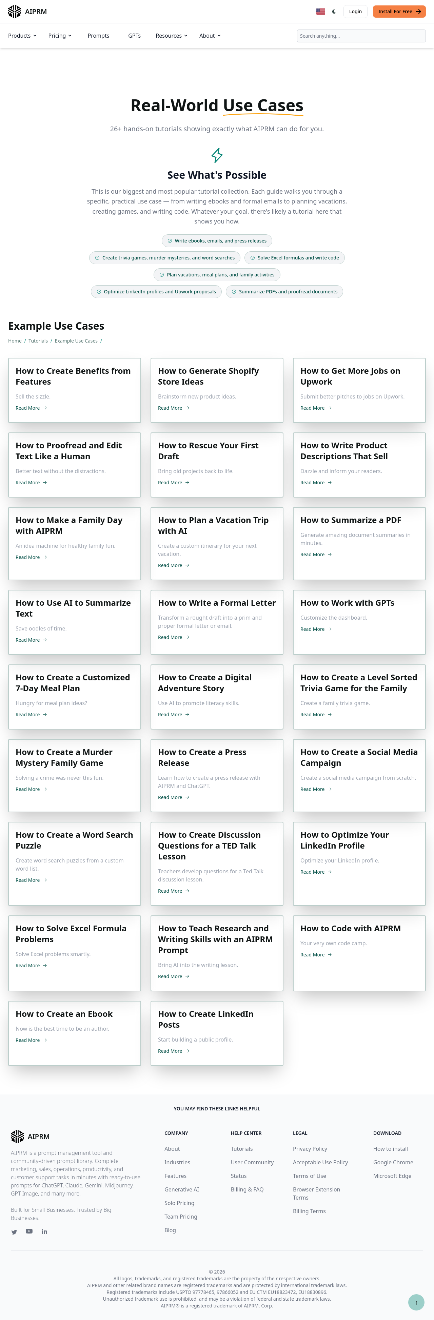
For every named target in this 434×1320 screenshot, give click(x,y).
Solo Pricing (179, 1203)
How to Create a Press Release (202, 757)
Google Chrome (393, 1162)
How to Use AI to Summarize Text (73, 608)
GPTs (134, 35)
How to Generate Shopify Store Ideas (208, 376)
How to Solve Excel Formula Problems (71, 934)
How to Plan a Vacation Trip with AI (213, 525)
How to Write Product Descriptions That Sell (344, 451)
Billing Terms (309, 1211)
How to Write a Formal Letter (217, 602)
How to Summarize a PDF (350, 520)
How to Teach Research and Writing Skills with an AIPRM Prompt (215, 939)
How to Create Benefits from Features (73, 376)
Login (355, 11)
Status (239, 1176)
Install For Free (400, 11)
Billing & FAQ (247, 1189)
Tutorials (38, 340)
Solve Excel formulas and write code (294, 257)
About (210, 35)
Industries (177, 1162)
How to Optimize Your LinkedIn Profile (344, 840)
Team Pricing (180, 1216)
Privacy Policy (310, 1148)
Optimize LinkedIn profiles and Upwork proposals (156, 291)
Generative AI (181, 1189)
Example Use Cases (77, 340)
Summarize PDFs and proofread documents (284, 291)
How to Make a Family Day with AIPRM (69, 525)
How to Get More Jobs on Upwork (350, 376)
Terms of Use (309, 1176)
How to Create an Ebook (64, 1013)
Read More (31, 408)
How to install (390, 1148)
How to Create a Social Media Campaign (359, 757)
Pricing (60, 35)
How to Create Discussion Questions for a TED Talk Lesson (209, 845)
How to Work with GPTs (347, 602)
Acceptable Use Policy (320, 1162)
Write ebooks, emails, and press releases (217, 240)
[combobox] (361, 36)
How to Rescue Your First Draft (208, 451)
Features (175, 1176)
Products (23, 35)
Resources (172, 35)
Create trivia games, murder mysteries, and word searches (165, 257)
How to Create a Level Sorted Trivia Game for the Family (358, 683)
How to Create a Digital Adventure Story (205, 683)
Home (15, 340)
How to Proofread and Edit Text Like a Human (69, 451)
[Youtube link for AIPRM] (30, 1233)
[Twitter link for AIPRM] (14, 1232)
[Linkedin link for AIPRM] (46, 1233)
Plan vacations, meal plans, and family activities (216, 274)
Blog (170, 1230)
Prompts (98, 35)
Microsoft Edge (392, 1176)
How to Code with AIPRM (350, 928)
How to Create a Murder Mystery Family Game (64, 757)
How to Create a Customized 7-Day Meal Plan (73, 683)
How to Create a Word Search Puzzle (74, 840)
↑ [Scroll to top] (416, 1302)
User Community (252, 1162)
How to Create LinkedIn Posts (206, 1019)
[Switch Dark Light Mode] (334, 11)
